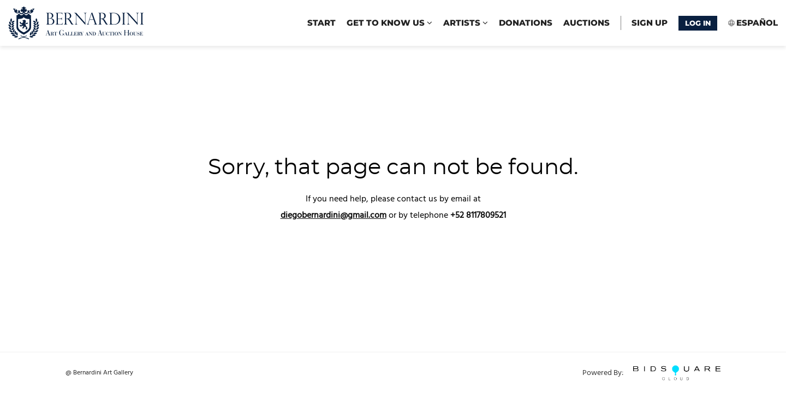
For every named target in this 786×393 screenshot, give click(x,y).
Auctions (586, 22)
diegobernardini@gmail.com (333, 216)
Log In (698, 23)
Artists (465, 22)
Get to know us (389, 22)
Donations (525, 22)
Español (757, 22)
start (321, 22)
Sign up (650, 22)
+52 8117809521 (478, 216)
